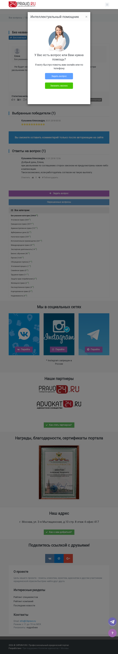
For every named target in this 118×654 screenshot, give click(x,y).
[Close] (86, 17)
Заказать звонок (59, 85)
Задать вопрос (59, 76)
